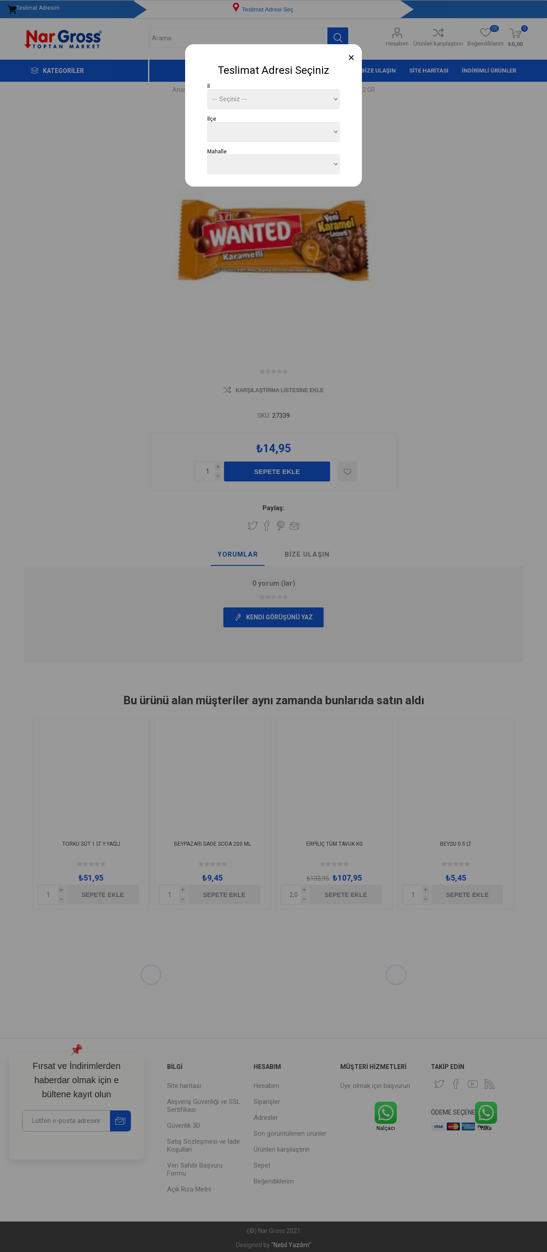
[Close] (351, 57)
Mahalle (217, 151)
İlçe (211, 119)
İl (208, 86)
